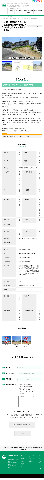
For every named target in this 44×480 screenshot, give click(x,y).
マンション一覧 (39, 468)
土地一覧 (39, 458)
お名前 (8, 367)
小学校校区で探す (32, 461)
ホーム (11, 10)
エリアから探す (32, 458)
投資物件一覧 (39, 471)
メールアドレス (10, 373)
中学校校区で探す (32, 464)
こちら (27, 419)
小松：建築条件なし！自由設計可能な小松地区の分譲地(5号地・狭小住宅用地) (20, 18)
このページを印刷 (34, 26)
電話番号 (8, 379)
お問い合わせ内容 (11, 384)
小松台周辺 (9, 16)
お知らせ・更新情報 (28, 11)
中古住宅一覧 (39, 464)
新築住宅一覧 (39, 461)
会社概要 (18, 10)
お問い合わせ (38, 10)
